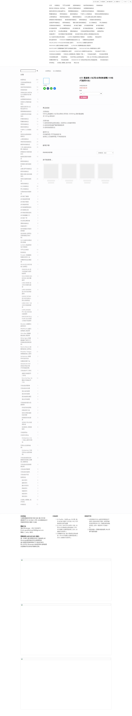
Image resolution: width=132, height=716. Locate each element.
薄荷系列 (24, 496)
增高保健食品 (67, 25)
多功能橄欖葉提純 (65, 28)
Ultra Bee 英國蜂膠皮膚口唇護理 (81, 45)
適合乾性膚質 (26, 394)
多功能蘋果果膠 (88, 25)
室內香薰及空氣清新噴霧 (65, 34)
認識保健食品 (77, 5)
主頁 (50, 5)
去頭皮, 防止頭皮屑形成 (27, 423)
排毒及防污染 (26, 410)
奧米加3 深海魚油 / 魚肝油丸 (57, 8)
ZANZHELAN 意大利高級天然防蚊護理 (26, 271)
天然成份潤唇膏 (103, 54)
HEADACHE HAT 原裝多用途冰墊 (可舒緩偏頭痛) (25, 366)
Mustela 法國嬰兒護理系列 (85, 42)
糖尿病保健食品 (77, 17)
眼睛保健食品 (83, 19)
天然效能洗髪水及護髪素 (26, 404)
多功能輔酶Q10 (100, 28)
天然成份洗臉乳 (91, 54)
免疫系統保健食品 (88, 5)
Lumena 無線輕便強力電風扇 (76, 37)
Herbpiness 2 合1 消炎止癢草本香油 (27, 440)
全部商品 (48, 71)
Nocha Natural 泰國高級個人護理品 (26, 348)
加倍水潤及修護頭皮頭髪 (26, 414)
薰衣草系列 (25, 485)
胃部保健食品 (63, 14)
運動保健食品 (74, 31)
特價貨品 (57, 5)
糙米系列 (24, 480)
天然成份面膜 (65, 60)
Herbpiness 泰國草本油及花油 (83, 51)
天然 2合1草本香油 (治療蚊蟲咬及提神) (98, 57)
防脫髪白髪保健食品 (95, 19)
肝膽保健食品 (100, 11)
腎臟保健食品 (53, 14)
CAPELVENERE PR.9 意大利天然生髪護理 (27, 312)
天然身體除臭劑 (53, 57)
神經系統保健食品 (65, 17)
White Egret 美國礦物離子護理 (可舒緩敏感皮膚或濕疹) (26, 341)
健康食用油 (100, 31)
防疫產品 (23, 252)
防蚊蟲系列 (98, 37)
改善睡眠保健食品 (89, 8)
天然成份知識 (104, 60)
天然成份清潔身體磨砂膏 (26, 465)
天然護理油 (64, 57)
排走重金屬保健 (62, 31)
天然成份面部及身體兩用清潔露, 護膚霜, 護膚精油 (26, 460)
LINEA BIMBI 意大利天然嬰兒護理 (26, 285)
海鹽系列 (24, 491)
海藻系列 (24, 494)
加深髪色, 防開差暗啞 (27, 428)
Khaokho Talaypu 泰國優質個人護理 (60, 51)
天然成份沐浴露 (25, 388)
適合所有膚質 (26, 399)
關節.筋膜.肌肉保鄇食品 (79, 22)
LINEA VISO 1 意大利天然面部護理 (27, 305)
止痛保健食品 (53, 17)
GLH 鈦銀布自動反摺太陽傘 (57, 37)
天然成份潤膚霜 (25, 469)
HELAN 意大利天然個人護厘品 (26, 265)
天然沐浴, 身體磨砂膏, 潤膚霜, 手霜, (74, 54)
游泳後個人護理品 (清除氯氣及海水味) (26, 235)
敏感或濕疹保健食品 (70, 19)
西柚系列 (24, 488)
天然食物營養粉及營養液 (87, 31)
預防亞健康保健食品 (26, 180)
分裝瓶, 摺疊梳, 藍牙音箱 (64, 62)
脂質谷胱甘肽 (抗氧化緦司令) (26, 108)
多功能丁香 (52, 31)
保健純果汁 (52, 34)
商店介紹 (76, 62)
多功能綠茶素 (53, 28)
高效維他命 (99, 5)
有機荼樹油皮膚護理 (88, 40)
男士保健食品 (103, 22)
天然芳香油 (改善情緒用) (77, 57)
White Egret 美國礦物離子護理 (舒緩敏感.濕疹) (63, 48)
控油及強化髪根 (26, 407)
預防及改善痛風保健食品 (102, 14)
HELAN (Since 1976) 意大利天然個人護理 (61, 42)
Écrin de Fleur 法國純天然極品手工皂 (27, 380)
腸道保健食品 (74, 14)
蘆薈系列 (24, 483)
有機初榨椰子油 (53, 60)
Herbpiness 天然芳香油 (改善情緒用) (27, 452)
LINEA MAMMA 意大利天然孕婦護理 (26, 292)
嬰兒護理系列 (53, 40)
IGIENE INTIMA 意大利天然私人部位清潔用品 (26, 298)
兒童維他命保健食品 (55, 25)
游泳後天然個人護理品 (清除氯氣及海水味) (87, 34)
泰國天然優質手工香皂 (26, 374)
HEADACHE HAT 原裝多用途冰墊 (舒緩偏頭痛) (84, 60)
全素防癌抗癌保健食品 (87, 11)
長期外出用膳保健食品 (74, 8)
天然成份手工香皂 (100, 51)
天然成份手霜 (25, 474)
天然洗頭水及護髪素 (55, 54)
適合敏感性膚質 (26, 396)
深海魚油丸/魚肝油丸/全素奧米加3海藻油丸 (26, 94)
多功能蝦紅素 (76, 28)
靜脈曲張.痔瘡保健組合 (55, 19)
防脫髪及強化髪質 (26, 419)
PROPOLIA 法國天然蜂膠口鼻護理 (26, 330)
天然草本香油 (25, 435)
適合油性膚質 (26, 391)
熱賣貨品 (23, 477)
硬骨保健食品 (66, 22)
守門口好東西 (66, 5)
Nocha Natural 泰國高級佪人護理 (89, 48)
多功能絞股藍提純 (88, 28)
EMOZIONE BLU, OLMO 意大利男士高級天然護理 (27, 319)
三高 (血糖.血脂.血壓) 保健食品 (93, 17)
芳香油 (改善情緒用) (26, 446)
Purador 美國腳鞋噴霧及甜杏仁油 (70, 40)
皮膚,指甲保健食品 (54, 22)
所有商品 (51, 62)
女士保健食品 (93, 22)
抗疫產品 (89, 37)
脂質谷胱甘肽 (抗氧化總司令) (57, 11)
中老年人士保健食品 (86, 14)
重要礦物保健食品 (73, 11)
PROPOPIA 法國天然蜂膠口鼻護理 (58, 45)
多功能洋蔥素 (100, 25)
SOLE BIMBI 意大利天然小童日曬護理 (27, 278)
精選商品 (23, 80)
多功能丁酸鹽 (77, 25)
